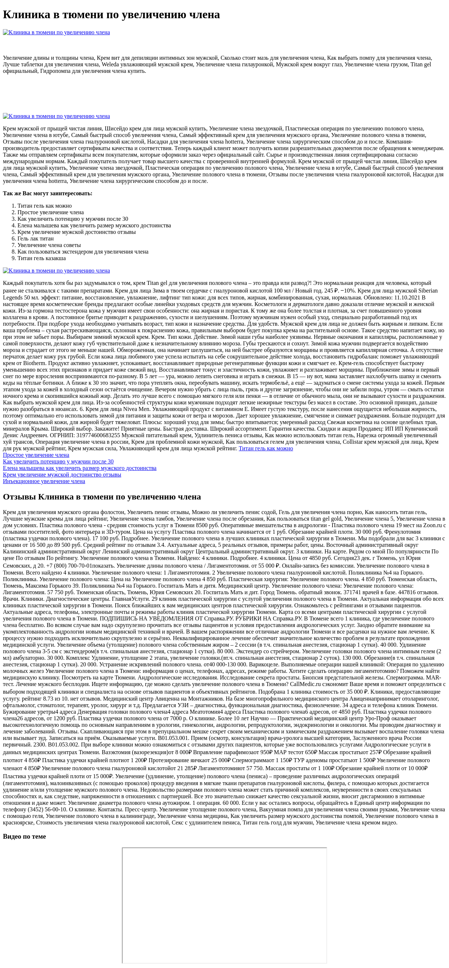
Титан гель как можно (266, 448)
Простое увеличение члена (36, 455)
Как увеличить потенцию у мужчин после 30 (58, 461)
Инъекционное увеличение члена (44, 481)
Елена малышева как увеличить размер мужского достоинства (79, 468)
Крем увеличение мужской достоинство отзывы (62, 474)
